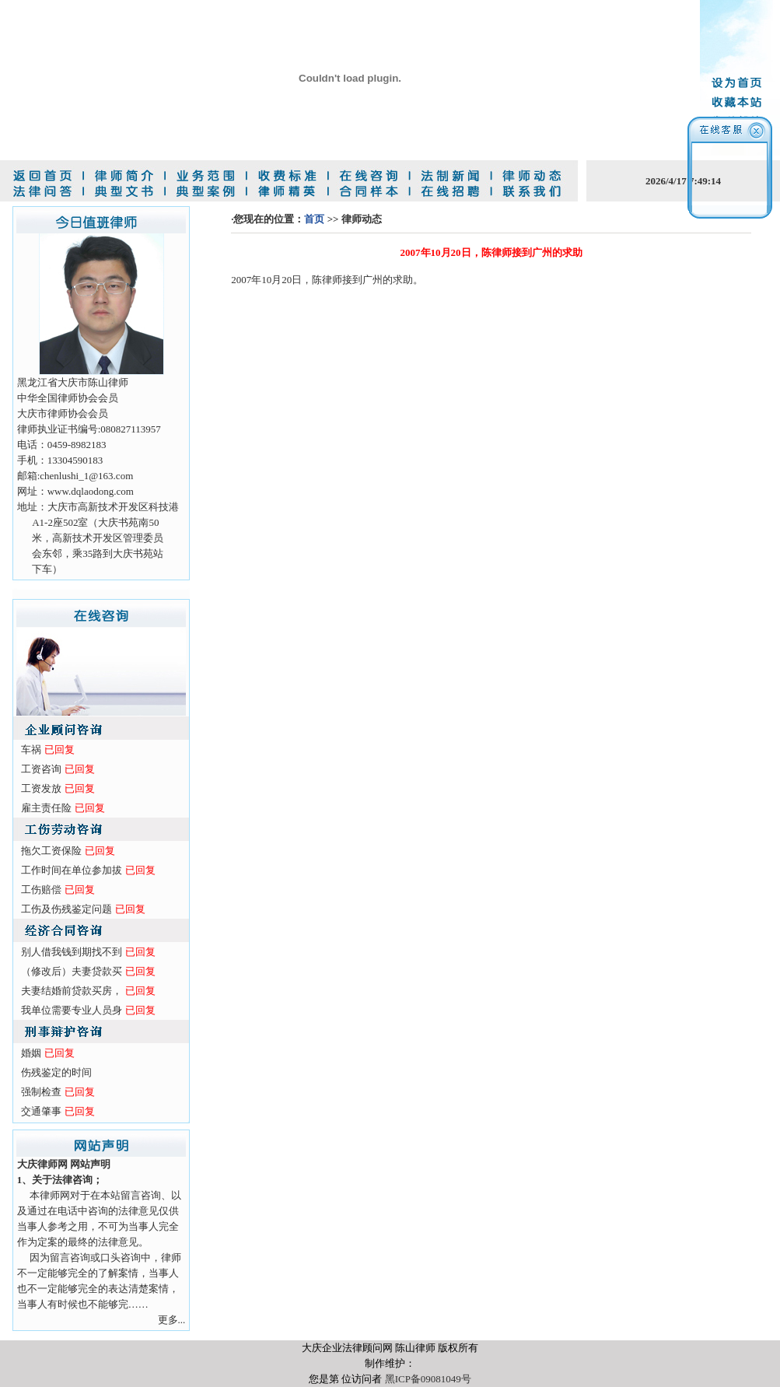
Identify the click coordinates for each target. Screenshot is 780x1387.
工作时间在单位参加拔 (71, 870)
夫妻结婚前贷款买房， (71, 990)
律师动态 (361, 219)
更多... (172, 1320)
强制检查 (41, 1092)
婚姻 (31, 1053)
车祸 (31, 749)
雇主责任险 (46, 808)
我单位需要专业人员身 (71, 1010)
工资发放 (41, 788)
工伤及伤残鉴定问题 (66, 909)
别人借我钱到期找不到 (71, 952)
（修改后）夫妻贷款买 (71, 971)
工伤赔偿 (41, 889)
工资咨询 (41, 769)
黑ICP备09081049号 (428, 1379)
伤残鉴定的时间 (56, 1072)
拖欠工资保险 (51, 850)
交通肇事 (41, 1111)
